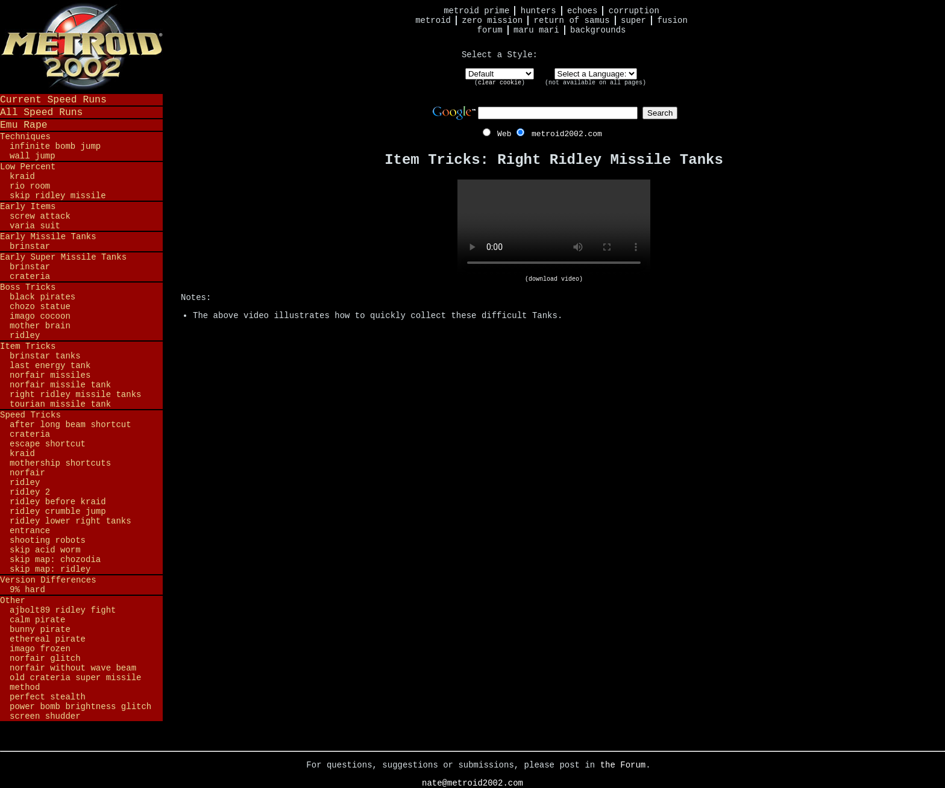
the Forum (623, 765)
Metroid (433, 20)
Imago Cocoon (40, 316)
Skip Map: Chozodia (55, 559)
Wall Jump (32, 156)
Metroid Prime (476, 11)
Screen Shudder (45, 716)
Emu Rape (24, 125)
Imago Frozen (40, 649)
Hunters (538, 11)
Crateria (30, 276)
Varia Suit (35, 226)
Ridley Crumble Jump (58, 511)
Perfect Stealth (48, 697)
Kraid (22, 176)
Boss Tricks (27, 287)
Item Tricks (27, 346)
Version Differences (48, 580)
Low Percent (27, 167)
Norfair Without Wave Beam (73, 668)
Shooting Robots (48, 540)
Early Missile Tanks (48, 237)
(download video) (554, 279)
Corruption (634, 11)
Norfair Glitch (45, 658)
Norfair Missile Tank (60, 385)
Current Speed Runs (53, 99)
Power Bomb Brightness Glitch (80, 706)
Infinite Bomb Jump (55, 146)
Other (12, 600)
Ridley (25, 335)
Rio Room (30, 186)
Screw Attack (40, 216)
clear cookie (499, 83)
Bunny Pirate (40, 629)
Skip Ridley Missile (58, 196)
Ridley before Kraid (58, 502)
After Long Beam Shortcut (70, 425)
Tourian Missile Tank (60, 404)
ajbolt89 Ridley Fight (63, 610)
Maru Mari (536, 30)
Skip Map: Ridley (50, 569)
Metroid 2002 (81, 46)
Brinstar (30, 246)
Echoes (582, 11)
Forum (490, 30)
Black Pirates (42, 297)
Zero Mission (492, 20)
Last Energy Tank (50, 366)
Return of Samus (572, 20)
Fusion (672, 20)
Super (633, 20)
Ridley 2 (30, 492)
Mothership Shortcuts (60, 463)
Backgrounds (598, 30)
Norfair (27, 473)
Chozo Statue (40, 306)
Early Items (27, 206)
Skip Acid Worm (45, 550)
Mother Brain (40, 326)
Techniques (25, 137)
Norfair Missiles (50, 375)
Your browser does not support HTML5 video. (553, 228)
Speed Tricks (30, 415)
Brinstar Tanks (45, 356)
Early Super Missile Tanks (63, 257)
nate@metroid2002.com (472, 783)
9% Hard (27, 590)
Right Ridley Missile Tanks (75, 394)
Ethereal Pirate (48, 639)
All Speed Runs (41, 112)
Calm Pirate (37, 620)
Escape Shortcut (48, 444)
